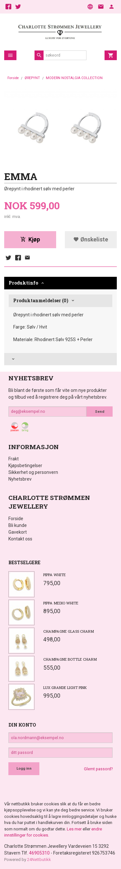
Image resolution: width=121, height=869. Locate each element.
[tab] (60, 359)
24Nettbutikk (39, 859)
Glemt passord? (98, 769)
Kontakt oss (20, 538)
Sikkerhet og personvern (33, 472)
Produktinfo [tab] (23, 283)
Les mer (75, 829)
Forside (13, 78)
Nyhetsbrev (20, 479)
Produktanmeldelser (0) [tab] (40, 300)
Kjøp (30, 239)
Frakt (13, 458)
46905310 (39, 852)
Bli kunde (17, 525)
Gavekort (17, 532)
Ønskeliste (90, 239)
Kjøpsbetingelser (25, 465)
